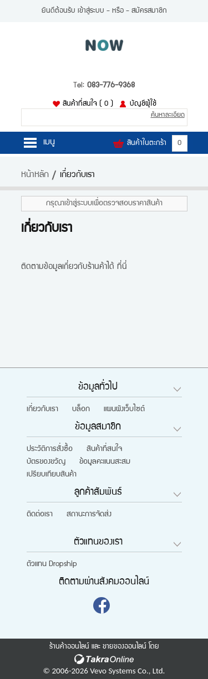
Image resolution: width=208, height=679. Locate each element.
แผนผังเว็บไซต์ (124, 409)
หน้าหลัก (35, 175)
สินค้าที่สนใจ (88, 104)
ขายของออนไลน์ (124, 647)
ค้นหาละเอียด (168, 115)
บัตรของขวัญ (46, 462)
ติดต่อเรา (40, 514)
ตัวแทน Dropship (52, 564)
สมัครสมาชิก (149, 11)
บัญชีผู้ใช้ (143, 104)
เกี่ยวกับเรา (42, 409)
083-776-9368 (111, 85)
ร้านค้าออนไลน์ (69, 647)
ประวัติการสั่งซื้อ (50, 449)
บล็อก (81, 409)
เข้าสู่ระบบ (91, 11)
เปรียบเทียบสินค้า (52, 474)
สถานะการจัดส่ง (89, 514)
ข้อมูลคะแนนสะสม (104, 462)
